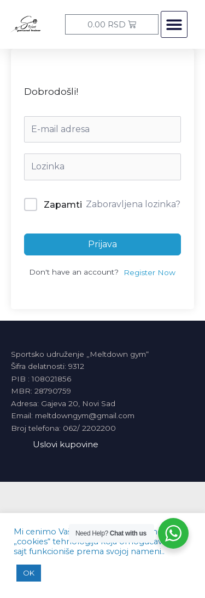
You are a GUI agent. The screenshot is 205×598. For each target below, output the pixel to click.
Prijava (102, 244)
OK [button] (28, 572)
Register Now (149, 272)
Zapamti (63, 205)
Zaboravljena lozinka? (133, 204)
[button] (174, 24)
